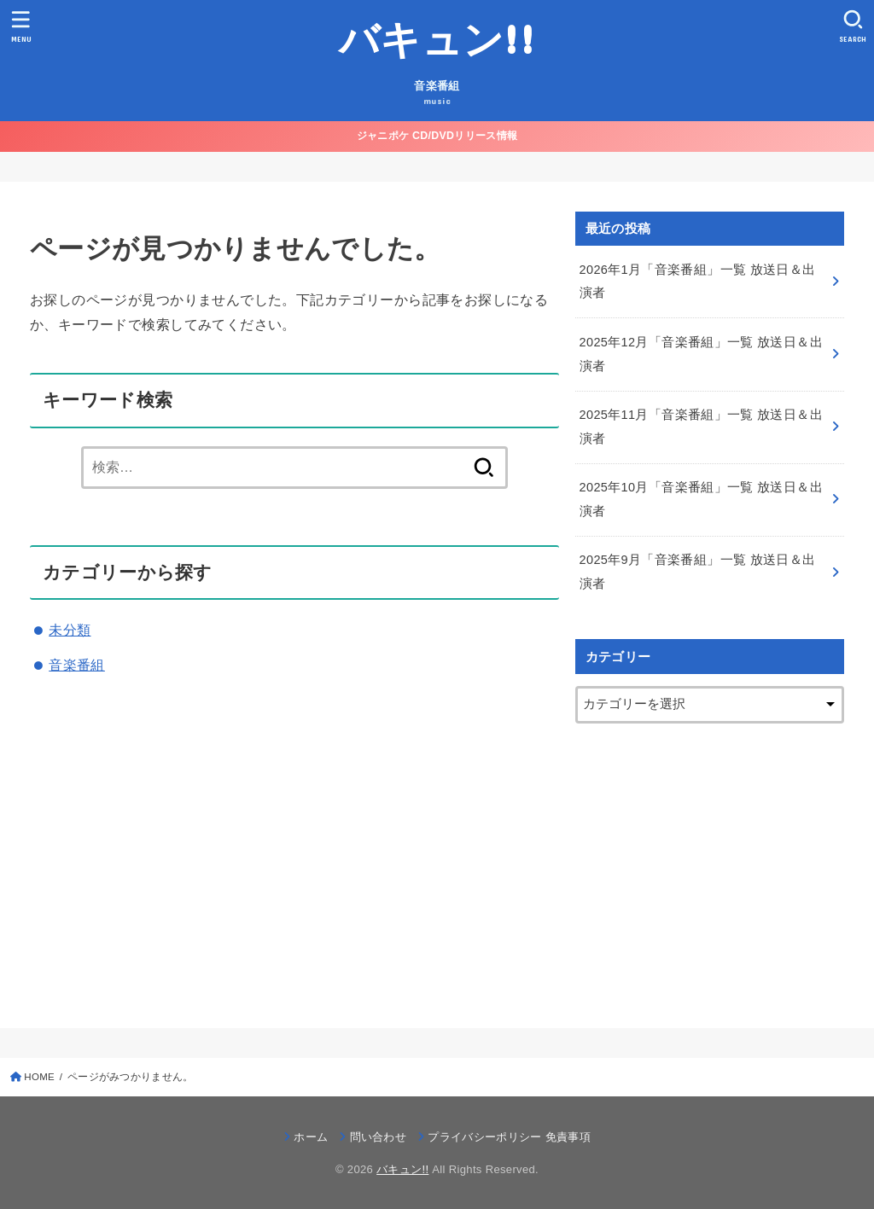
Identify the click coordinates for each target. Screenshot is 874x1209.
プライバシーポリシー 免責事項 (509, 1137)
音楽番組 (77, 664)
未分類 (69, 629)
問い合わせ (378, 1137)
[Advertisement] (709, 861)
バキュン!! (437, 38)
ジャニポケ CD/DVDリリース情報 (437, 136)
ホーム (311, 1137)
